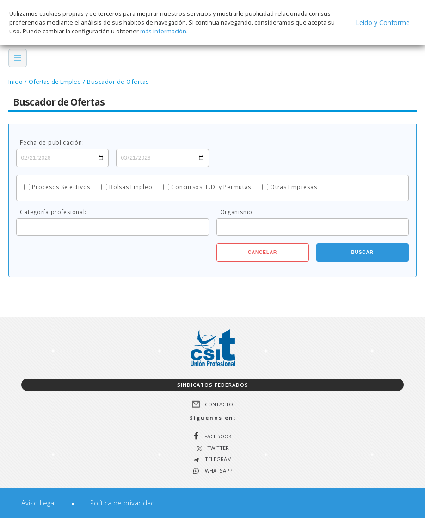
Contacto (219, 404)
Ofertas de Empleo (55, 81)
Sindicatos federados (212, 384)
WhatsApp (218, 471)
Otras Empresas (293, 187)
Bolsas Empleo (130, 187)
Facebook (218, 436)
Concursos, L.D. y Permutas (211, 187)
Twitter (218, 448)
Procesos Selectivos (61, 187)
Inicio (15, 81)
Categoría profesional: (53, 212)
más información (163, 31)
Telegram (217, 459)
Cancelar (262, 252)
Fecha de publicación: (52, 142)
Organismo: (237, 212)
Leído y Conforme (383, 22)
